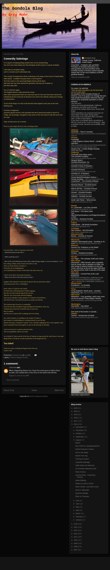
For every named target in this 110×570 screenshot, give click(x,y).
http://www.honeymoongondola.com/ (84, 317)
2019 (76, 414)
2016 (76, 424)
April (77, 510)
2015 (76, 524)
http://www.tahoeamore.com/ (81, 202)
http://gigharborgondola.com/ (81, 308)
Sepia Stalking (80, 480)
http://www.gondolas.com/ (80, 175)
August (78, 440)
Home (34, 390)
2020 (76, 411)
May (77, 507)
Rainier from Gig (81, 456)
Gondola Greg (89, 58)
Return (77, 443)
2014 (76, 527)
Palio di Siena (80, 472)
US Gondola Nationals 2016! (85, 469)
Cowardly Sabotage (82, 462)
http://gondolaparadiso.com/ (81, 194)
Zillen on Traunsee (82, 496)
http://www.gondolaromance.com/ (83, 172)
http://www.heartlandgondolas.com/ (84, 255)
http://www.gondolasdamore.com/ (83, 190)
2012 (76, 534)
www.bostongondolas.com (80, 238)
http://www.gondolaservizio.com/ (83, 198)
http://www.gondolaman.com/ (81, 209)
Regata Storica (22, 358)
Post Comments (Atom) (39, 396)
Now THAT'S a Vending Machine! (87, 446)
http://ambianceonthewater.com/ (83, 249)
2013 (76, 530)
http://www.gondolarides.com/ (82, 168)
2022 (76, 408)
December (80, 427)
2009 (76, 543)
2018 (76, 418)
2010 (76, 540)
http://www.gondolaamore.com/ (82, 187)
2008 (76, 547)
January (79, 520)
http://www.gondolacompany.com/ (83, 158)
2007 (76, 550)
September (80, 437)
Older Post (59, 390)
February (79, 517)
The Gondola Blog (22, 8)
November (80, 430)
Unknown (12, 368)
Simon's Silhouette (82, 490)
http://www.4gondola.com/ (80, 226)
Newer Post (9, 390)
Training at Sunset (82, 459)
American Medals (81, 493)
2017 (76, 421)
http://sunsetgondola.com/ (94, 179)
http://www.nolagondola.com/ (81, 232)
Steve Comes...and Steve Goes (87, 487)
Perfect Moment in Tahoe (84, 449)
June (78, 504)
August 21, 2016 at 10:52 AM (19, 376)
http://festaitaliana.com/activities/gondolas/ (86, 300)
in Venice (12, 358)
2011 (76, 537)
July (77, 500)
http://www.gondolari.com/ (80, 287)
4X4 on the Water (81, 452)
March (78, 513)
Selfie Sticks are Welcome (85, 465)
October (79, 433)
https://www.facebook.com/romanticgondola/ (88, 221)
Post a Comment (13, 380)
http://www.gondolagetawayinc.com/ (84, 183)
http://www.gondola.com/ (80, 164)
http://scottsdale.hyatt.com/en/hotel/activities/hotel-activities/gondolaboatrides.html (88, 146)
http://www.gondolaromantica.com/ (88, 243)
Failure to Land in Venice (84, 483)
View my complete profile (80, 77)
